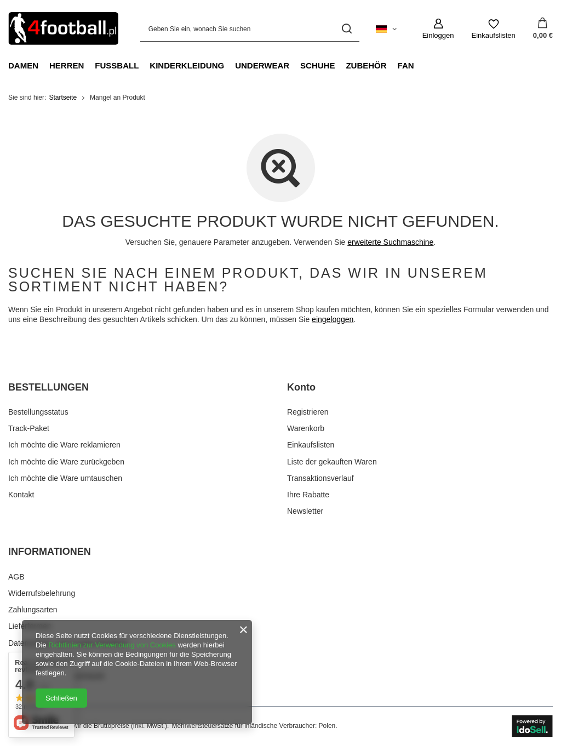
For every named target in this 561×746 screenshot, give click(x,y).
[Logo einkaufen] (63, 28)
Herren (66, 65)
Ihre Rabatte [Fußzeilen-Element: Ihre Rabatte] (308, 494)
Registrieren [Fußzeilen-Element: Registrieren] (307, 412)
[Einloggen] (438, 29)
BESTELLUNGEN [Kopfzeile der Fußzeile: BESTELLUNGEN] (48, 387)
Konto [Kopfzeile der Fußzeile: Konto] (301, 387)
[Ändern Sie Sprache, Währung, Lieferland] (386, 29)
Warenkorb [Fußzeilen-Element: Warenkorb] (305, 428)
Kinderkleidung (187, 65)
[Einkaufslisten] (494, 29)
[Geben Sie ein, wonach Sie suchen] (249, 28)
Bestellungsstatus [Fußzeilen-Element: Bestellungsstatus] (38, 412)
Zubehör (366, 65)
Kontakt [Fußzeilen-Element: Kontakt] (21, 494)
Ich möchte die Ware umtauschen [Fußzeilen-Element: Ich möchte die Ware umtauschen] (65, 478)
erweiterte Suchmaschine (390, 242)
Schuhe (317, 65)
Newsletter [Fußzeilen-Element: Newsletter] (305, 511)
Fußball (117, 65)
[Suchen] (347, 28)
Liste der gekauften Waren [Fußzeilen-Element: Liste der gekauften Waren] (332, 461)
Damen (23, 65)
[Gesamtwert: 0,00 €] (543, 29)
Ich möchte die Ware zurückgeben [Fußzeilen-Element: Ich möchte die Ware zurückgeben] (66, 461)
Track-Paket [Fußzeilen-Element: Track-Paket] (28, 428)
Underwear (262, 65)
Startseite (63, 97)
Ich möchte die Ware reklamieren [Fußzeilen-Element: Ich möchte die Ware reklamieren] (64, 444)
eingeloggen (332, 319)
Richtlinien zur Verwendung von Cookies (112, 645)
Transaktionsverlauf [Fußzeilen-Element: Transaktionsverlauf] (320, 478)
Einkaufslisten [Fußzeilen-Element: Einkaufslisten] (310, 444)
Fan (406, 65)
